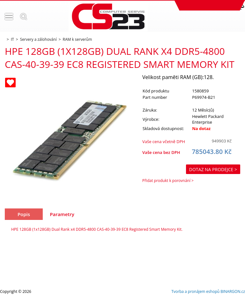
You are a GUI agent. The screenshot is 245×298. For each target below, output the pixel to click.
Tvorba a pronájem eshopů (195, 291)
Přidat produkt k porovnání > (168, 180)
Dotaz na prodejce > (213, 169)
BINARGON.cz (232, 291)
